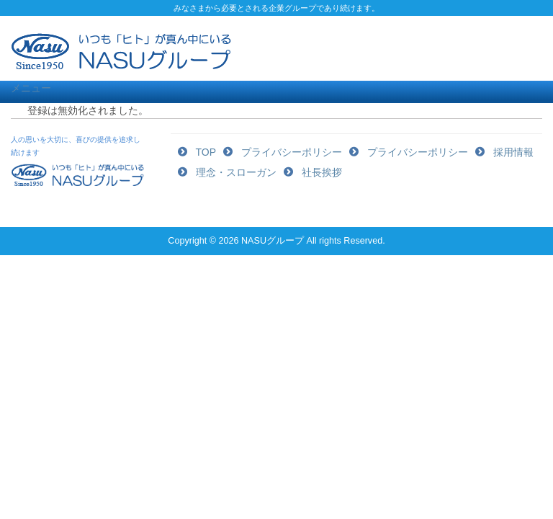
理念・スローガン (236, 172)
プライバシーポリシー (291, 152)
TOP (206, 152)
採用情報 (513, 152)
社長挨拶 (322, 172)
